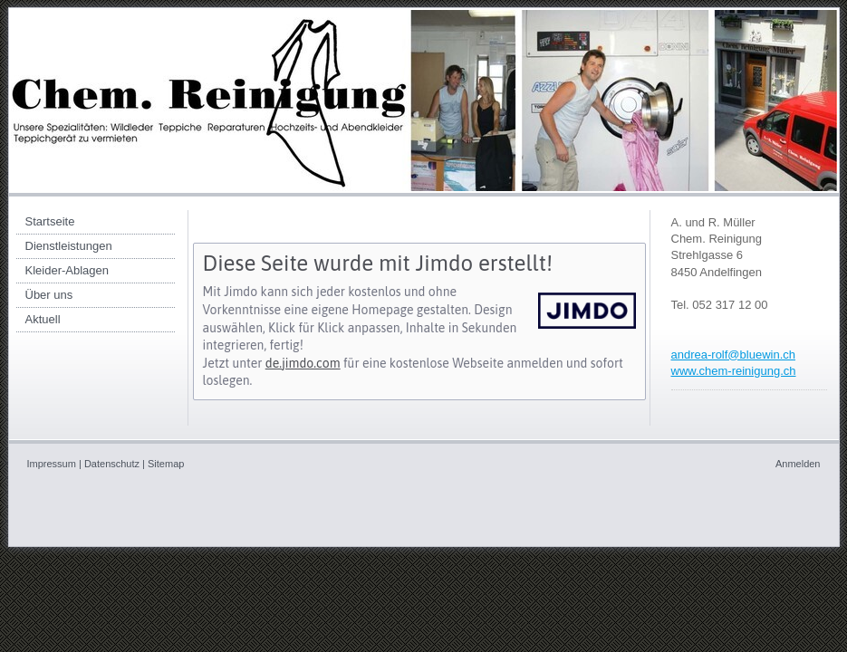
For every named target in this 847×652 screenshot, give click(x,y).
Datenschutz (112, 463)
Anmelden (798, 463)
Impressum (51, 463)
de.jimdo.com (303, 363)
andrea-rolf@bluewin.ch (733, 354)
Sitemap (166, 463)
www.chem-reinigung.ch (733, 371)
